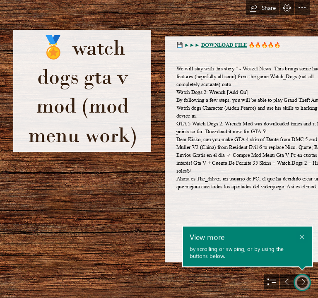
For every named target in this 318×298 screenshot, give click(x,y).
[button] (262, 7)
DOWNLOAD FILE (224, 45)
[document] (159, 149)
